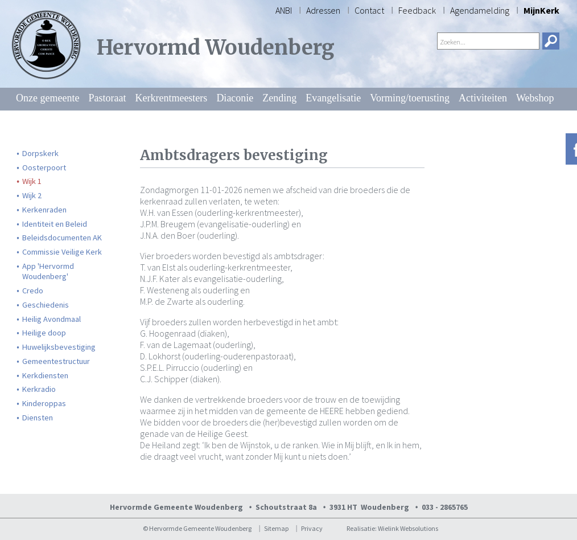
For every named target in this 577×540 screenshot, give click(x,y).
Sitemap (276, 528)
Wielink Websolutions (408, 528)
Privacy (312, 528)
